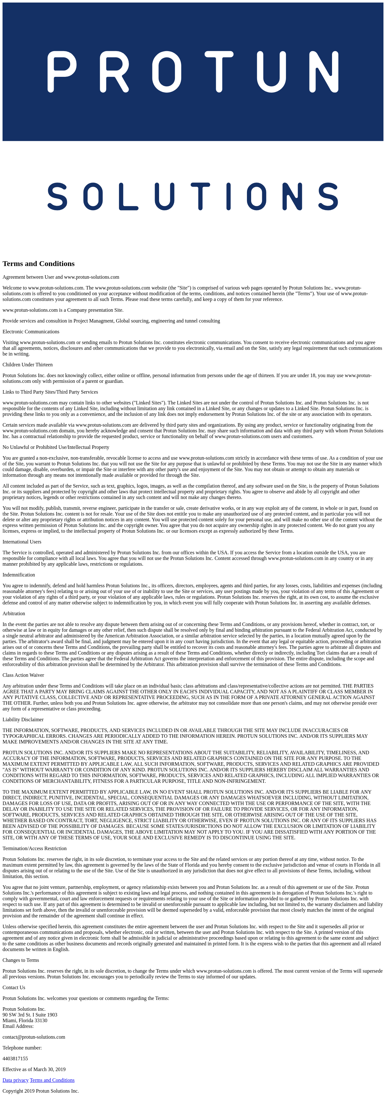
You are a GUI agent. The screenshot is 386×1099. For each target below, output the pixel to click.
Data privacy (16, 1080)
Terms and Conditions (52, 1080)
